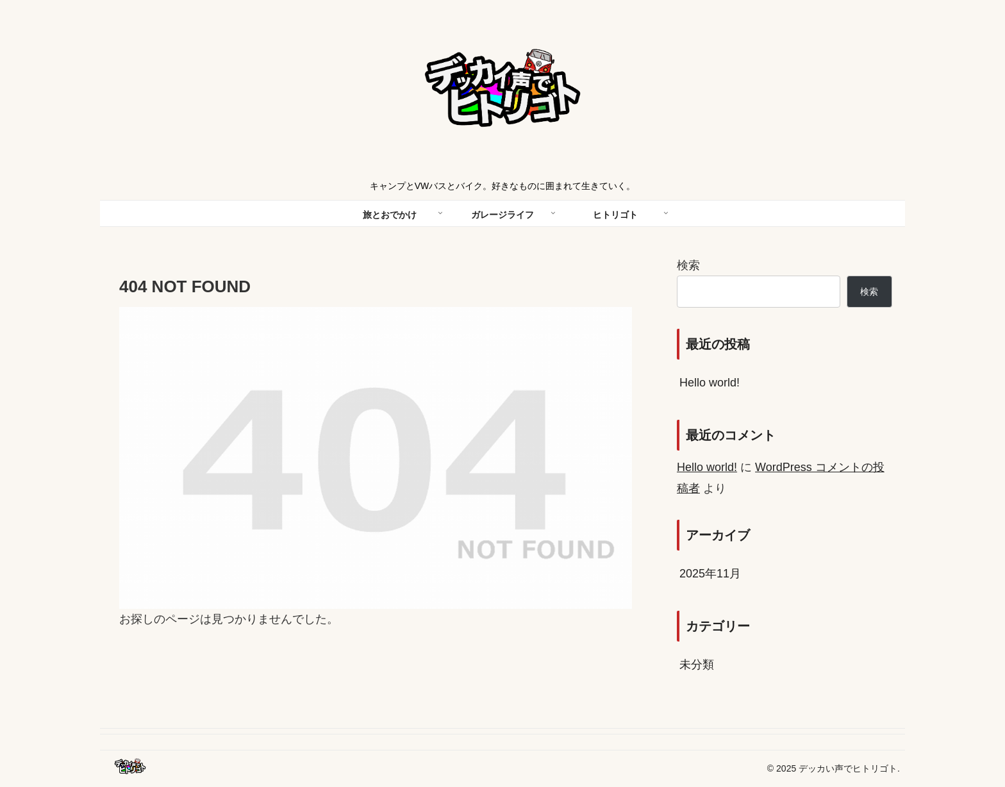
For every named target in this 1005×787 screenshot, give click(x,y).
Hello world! (709, 382)
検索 (688, 265)
